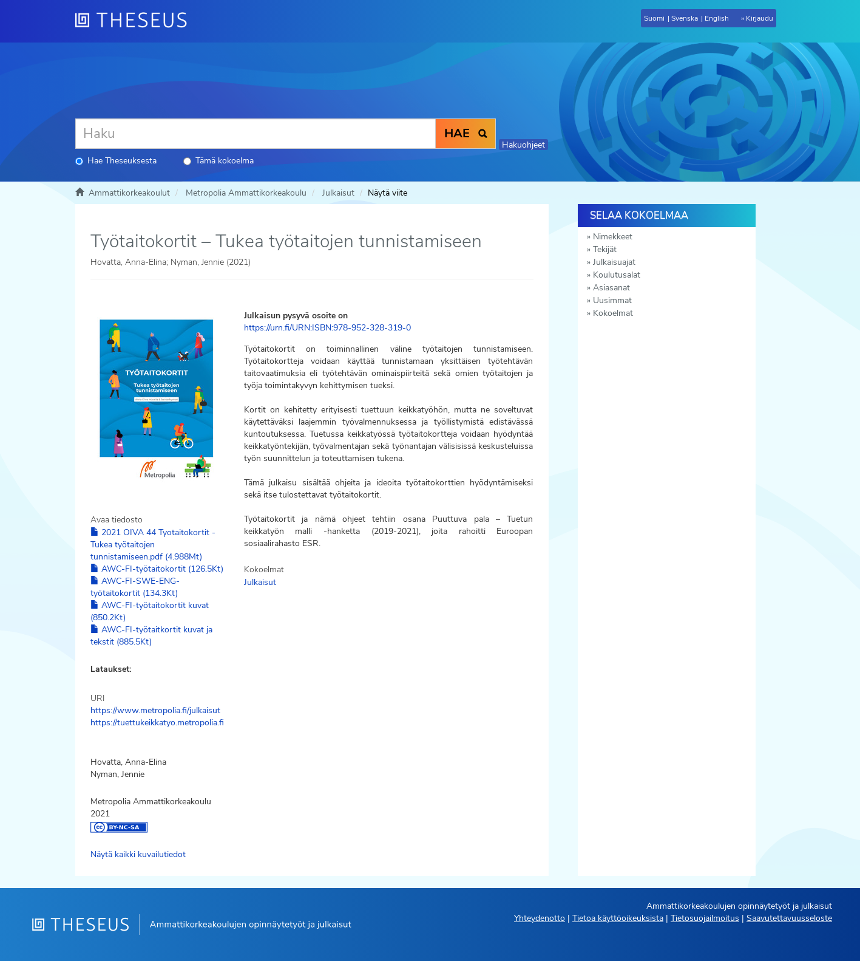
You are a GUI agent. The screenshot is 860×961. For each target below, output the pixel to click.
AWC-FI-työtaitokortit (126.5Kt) (156, 569)
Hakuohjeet (523, 145)
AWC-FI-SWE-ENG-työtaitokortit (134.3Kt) (135, 587)
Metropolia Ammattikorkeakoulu (246, 193)
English (717, 18)
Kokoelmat (613, 313)
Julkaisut (338, 193)
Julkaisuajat (614, 262)
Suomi (654, 18)
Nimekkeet (612, 236)
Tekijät (605, 249)
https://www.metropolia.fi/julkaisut (155, 710)
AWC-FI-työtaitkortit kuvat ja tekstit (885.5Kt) (151, 636)
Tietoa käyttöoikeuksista (617, 918)
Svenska (684, 18)
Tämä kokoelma (218, 160)
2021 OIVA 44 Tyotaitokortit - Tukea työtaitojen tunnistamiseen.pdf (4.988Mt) (152, 545)
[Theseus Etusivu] (136, 21)
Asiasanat (611, 287)
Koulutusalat (616, 275)
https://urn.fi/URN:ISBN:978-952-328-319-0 (327, 327)
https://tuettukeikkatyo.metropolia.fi (157, 722)
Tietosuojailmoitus (705, 918)
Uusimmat (612, 300)
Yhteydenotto (539, 918)
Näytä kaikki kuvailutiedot (138, 854)
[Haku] (255, 133)
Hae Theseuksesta (116, 160)
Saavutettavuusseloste (789, 918)
